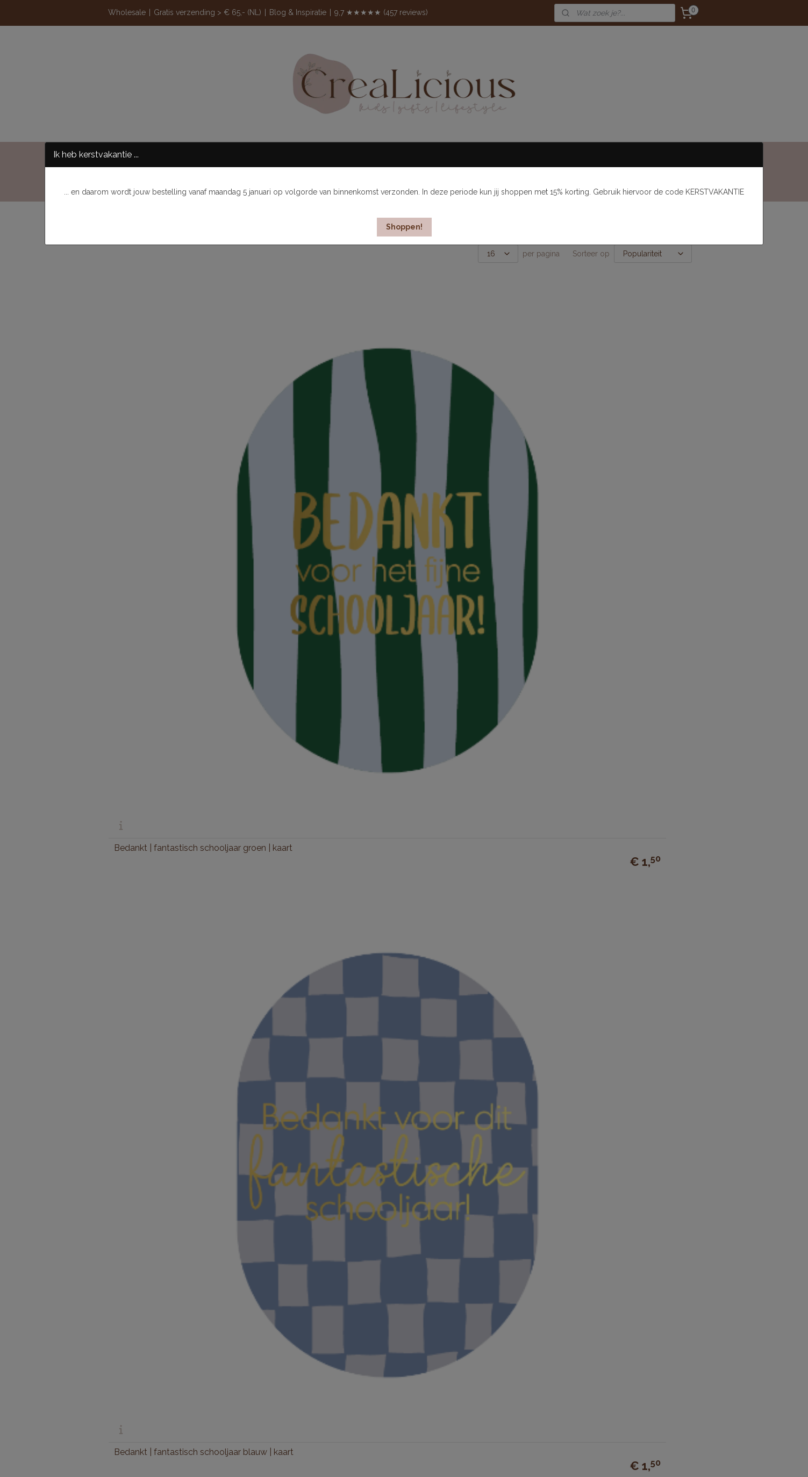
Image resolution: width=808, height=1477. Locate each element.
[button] (404, 227)
